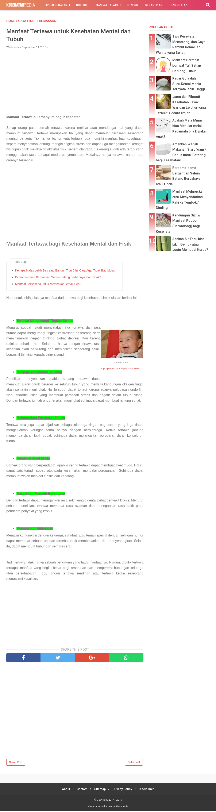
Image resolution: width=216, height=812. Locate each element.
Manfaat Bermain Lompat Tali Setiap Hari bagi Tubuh (186, 65)
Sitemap (100, 790)
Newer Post (15, 763)
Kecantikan (153, 5)
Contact (81, 790)
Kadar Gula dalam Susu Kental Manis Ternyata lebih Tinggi (188, 83)
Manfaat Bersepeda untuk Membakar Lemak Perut (48, 284)
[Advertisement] (75, 84)
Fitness (132, 5)
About (64, 790)
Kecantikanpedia (118, 807)
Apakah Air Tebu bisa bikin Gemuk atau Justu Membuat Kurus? (190, 244)
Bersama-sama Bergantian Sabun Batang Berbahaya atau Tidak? (58, 278)
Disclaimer (149, 790)
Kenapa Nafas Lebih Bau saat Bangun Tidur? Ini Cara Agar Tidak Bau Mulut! (65, 271)
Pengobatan (179, 5)
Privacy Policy (123, 790)
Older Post (134, 763)
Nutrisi (81, 5)
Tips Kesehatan (56, 5)
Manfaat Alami (107, 5)
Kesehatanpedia (98, 807)
